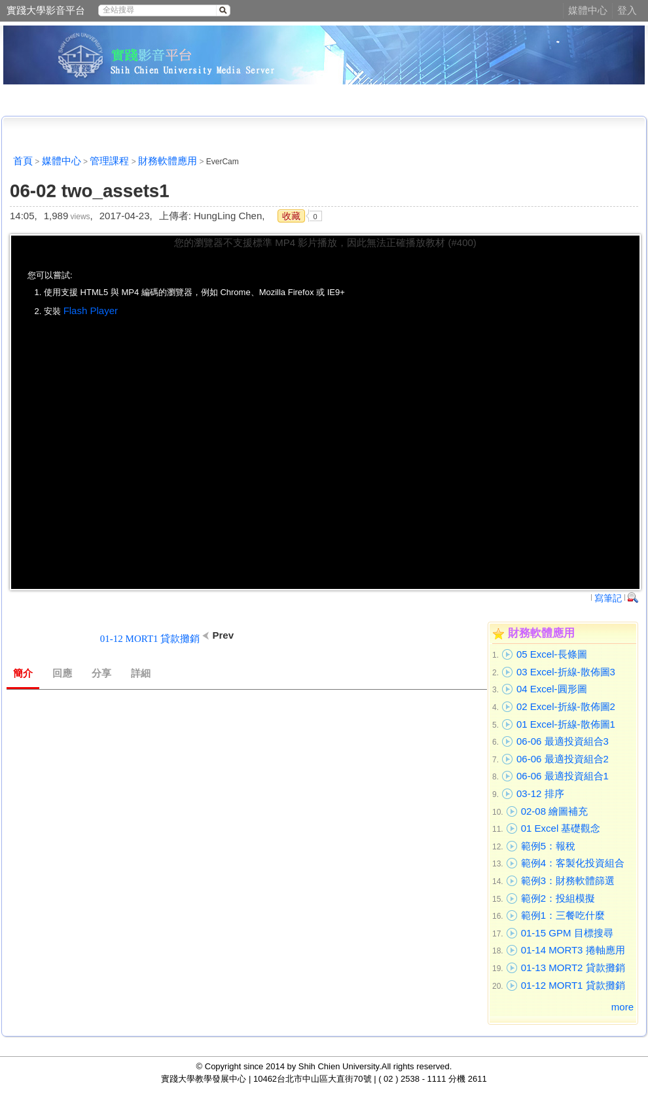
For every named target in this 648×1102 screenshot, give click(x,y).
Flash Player (90, 310)
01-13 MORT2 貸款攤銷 (573, 967)
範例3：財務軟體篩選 (568, 880)
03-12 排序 (540, 793)
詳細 (141, 673)
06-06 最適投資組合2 (562, 758)
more (622, 1006)
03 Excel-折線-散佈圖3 (565, 671)
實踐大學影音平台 (46, 10)
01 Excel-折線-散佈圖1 (565, 724)
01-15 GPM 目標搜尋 (567, 932)
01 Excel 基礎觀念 (561, 828)
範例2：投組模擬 (558, 898)
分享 (101, 673)
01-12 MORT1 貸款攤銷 (573, 985)
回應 (62, 673)
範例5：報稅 (548, 845)
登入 (627, 10)
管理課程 (109, 160)
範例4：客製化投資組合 (572, 862)
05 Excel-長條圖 (551, 654)
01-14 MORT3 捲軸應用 (573, 949)
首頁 (23, 160)
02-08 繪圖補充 (554, 811)
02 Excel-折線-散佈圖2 (565, 706)
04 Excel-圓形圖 (551, 688)
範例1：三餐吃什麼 (563, 915)
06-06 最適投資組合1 (562, 775)
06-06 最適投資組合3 (562, 741)
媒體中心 (587, 10)
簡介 (23, 673)
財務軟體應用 (167, 160)
